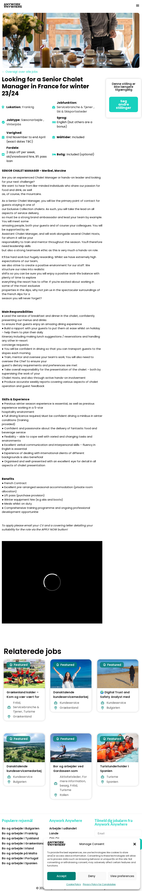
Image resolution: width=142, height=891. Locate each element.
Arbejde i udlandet (63, 828)
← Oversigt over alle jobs (20, 72)
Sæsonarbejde (31, 120)
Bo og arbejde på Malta (19, 853)
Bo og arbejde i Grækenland (23, 843)
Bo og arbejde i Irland (18, 848)
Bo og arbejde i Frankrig (20, 833)
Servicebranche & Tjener (75, 107)
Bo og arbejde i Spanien (19, 863)
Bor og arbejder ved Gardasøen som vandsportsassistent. (69, 771)
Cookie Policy (73, 884)
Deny (91, 876)
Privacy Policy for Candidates (99, 884)
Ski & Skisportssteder (72, 111)
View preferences (122, 876)
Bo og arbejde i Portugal (20, 858)
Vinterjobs (13, 124)
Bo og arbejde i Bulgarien (20, 828)
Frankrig (28, 107)
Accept (61, 876)
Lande (53, 833)
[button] (134, 844)
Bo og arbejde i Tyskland (20, 838)
